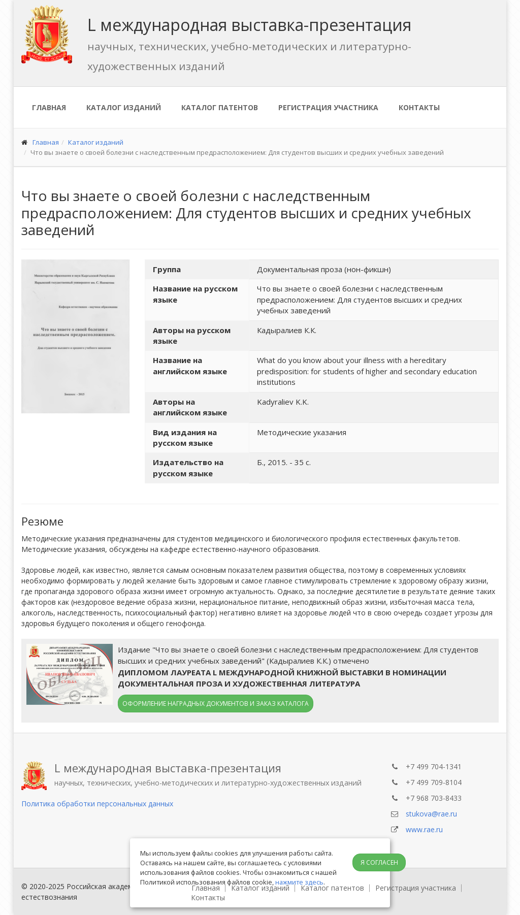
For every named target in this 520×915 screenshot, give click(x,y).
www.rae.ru (424, 829)
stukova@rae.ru (431, 814)
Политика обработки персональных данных (97, 803)
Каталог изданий (123, 107)
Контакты (419, 107)
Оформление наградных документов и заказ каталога (215, 703)
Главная (49, 107)
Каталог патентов (219, 107)
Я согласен (379, 862)
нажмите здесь (299, 882)
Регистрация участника (328, 107)
